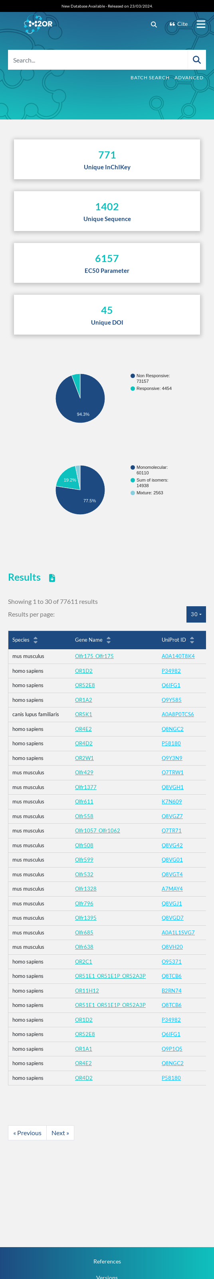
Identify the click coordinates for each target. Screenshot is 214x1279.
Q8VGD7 (173, 918)
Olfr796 (84, 903)
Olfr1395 (86, 918)
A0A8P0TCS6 (178, 714)
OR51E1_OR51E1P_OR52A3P (110, 976)
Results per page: (31, 614)
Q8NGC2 (173, 729)
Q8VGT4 (172, 874)
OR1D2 (84, 671)
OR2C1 (83, 961)
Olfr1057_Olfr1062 (97, 830)
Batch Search (150, 77)
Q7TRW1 (173, 772)
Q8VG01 (172, 859)
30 (194, 614)
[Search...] (98, 60)
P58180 (171, 743)
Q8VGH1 (173, 787)
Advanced (189, 77)
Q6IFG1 (171, 685)
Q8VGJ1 (172, 903)
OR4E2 (83, 729)
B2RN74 (172, 990)
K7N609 (172, 801)
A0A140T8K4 (178, 656)
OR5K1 (83, 714)
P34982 (171, 671)
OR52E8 (85, 685)
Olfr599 (84, 859)
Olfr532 (84, 874)
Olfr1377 (86, 787)
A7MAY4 (172, 888)
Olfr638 (84, 947)
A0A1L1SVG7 (178, 932)
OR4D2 (84, 743)
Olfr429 (84, 772)
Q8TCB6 (172, 976)
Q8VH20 (172, 947)
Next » (60, 1132)
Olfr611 (84, 801)
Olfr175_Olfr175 (94, 656)
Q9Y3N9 (172, 758)
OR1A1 (83, 1049)
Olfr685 (84, 932)
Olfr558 (84, 816)
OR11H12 (87, 990)
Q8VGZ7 (172, 816)
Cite (178, 23)
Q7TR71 (172, 830)
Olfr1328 (86, 888)
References (107, 1261)
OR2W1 (84, 758)
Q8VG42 (172, 845)
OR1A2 (83, 700)
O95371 (172, 961)
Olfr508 (84, 845)
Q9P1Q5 (172, 1049)
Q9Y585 (172, 700)
